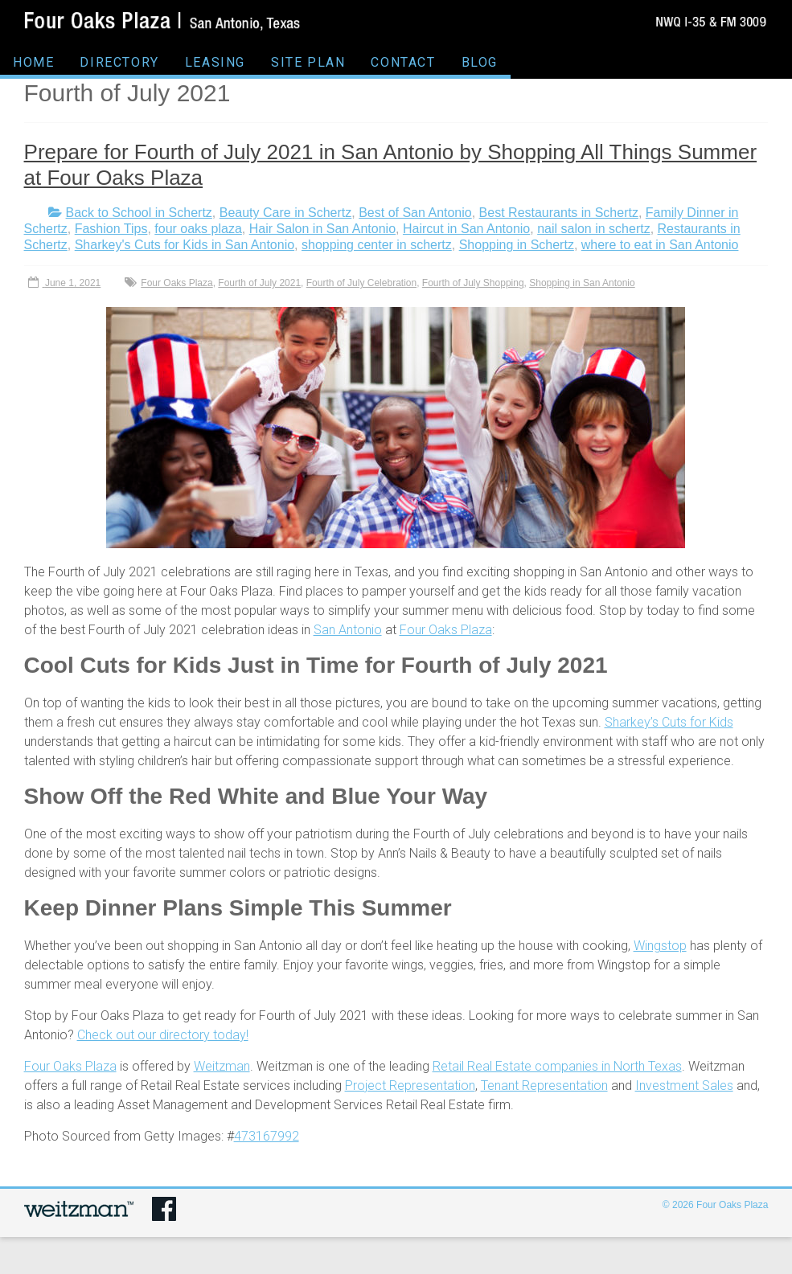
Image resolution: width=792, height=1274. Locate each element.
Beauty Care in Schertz (286, 212)
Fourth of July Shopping (473, 283)
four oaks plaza (198, 229)
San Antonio (348, 629)
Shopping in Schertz (516, 245)
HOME (33, 62)
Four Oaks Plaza (176, 283)
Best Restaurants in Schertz (558, 212)
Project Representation (410, 1085)
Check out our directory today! (162, 1035)
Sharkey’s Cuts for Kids (669, 722)
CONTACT (403, 62)
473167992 (266, 1136)
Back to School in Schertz (139, 212)
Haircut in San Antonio (466, 229)
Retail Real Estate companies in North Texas (557, 1066)
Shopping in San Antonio (581, 283)
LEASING (215, 62)
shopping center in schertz (377, 245)
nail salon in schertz (593, 229)
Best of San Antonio (415, 212)
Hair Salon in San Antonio (322, 229)
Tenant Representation (544, 1085)
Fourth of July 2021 (259, 283)
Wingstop (660, 945)
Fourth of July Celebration (361, 283)
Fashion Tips (111, 229)
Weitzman (222, 1066)
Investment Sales (684, 1085)
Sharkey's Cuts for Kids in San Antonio (184, 245)
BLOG (480, 62)
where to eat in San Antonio (660, 245)
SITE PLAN (308, 62)
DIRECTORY (119, 62)
